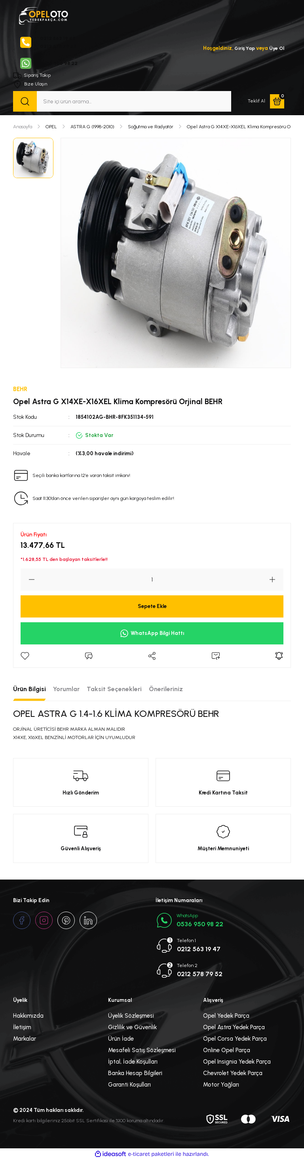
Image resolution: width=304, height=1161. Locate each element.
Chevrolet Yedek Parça (232, 1074)
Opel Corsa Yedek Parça (235, 1039)
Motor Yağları (221, 1085)
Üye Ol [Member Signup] (276, 48)
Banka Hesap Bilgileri (135, 1074)
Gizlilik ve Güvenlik (132, 1028)
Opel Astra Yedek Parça (234, 1028)
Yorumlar (66, 690)
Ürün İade (121, 1039)
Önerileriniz (166, 690)
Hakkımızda (28, 1016)
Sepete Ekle (152, 607)
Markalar (24, 1039)
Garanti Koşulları (129, 1085)
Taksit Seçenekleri (114, 690)
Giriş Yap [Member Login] (243, 48)
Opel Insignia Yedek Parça (237, 1062)
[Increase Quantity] (276, 581)
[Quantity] (152, 581)
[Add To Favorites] (25, 657)
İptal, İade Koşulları (133, 1062)
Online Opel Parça (226, 1051)
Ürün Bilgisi (29, 690)
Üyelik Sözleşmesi (131, 1016)
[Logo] (43, 15)
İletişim (22, 1028)
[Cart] (277, 102)
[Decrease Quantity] (28, 581)
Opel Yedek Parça (226, 1016)
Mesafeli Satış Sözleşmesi (142, 1051)
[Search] (122, 102)
